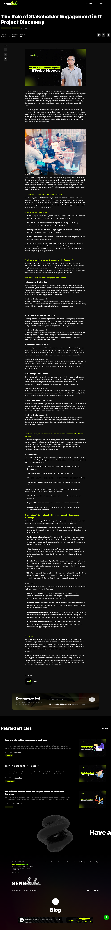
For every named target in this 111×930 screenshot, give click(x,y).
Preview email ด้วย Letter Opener (22, 766)
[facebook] (99, 35)
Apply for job (82, 862)
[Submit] (92, 699)
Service (53, 862)
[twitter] (103, 35)
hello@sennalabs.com (20, 864)
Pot (21, 36)
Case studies (61, 862)
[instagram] (95, 890)
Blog (97, 862)
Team (75, 862)
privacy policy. (28, 922)
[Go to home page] (11, 3)
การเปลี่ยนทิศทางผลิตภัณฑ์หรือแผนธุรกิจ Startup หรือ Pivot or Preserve (34, 793)
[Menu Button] (106, 4)
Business (16, 28)
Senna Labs (18, 752)
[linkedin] (108, 35)
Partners (91, 862)
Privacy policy (37, 890)
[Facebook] (88, 890)
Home (46, 862)
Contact (69, 862)
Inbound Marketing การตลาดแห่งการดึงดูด (26, 740)
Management (6, 28)
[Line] (91, 890)
